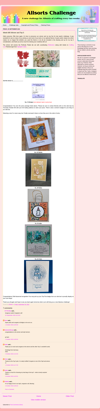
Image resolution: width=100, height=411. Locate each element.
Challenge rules (13, 25)
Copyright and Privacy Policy (29, 25)
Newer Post (7, 396)
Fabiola (7, 381)
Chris (6, 359)
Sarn (6, 320)
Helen (6, 370)
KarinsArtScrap (9, 330)
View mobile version (38, 400)
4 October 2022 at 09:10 (11, 386)
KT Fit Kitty (8, 311)
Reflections (51, 45)
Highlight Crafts (21, 46)
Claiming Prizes (45, 25)
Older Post (70, 396)
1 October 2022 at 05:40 (11, 324)
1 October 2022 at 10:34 (11, 354)
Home (4, 25)
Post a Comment (9, 389)
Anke (6, 344)
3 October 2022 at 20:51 (11, 376)
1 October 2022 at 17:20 (11, 365)
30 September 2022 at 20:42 (12, 315)
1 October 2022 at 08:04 (11, 339)
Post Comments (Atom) (16, 404)
